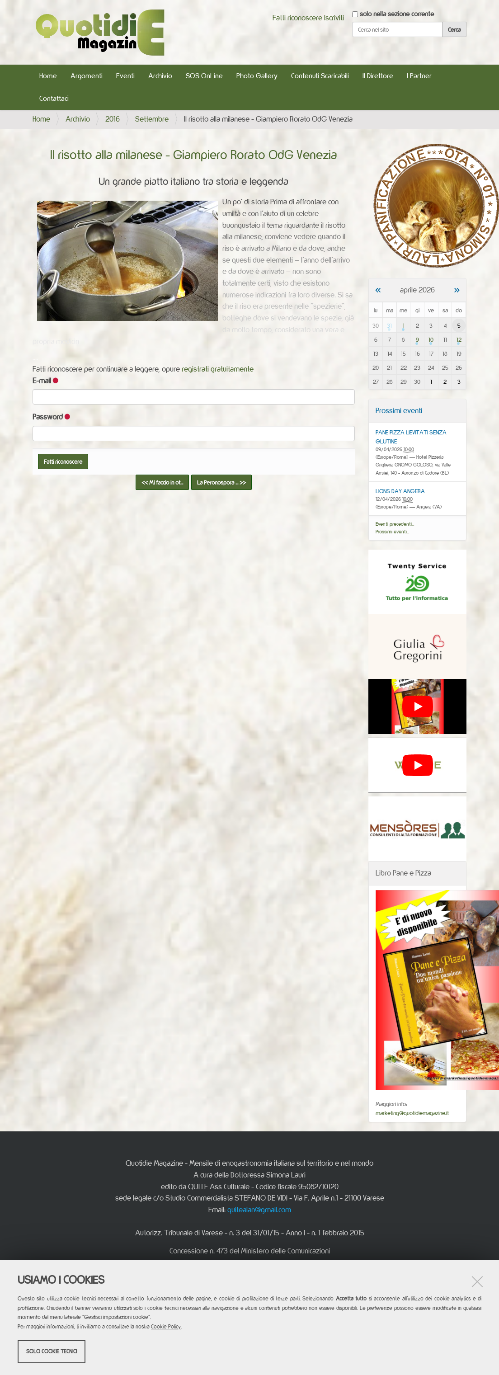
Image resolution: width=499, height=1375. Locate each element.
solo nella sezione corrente (397, 14)
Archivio (160, 75)
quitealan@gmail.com (259, 1209)
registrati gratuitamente (218, 368)
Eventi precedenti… (395, 524)
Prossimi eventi (399, 410)
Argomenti (87, 75)
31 (389, 325)
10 (430, 339)
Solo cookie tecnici (51, 1351)
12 (459, 339)
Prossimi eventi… (393, 531)
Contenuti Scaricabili (320, 75)
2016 (112, 118)
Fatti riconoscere (297, 17)
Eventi (125, 75)
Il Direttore (377, 75)
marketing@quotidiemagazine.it (412, 1112)
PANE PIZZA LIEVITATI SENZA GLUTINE (411, 437)
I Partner (419, 75)
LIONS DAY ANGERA (400, 490)
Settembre (152, 118)
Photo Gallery (257, 75)
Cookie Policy (166, 1326)
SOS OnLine (204, 75)
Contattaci (54, 98)
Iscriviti (334, 17)
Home (48, 75)
